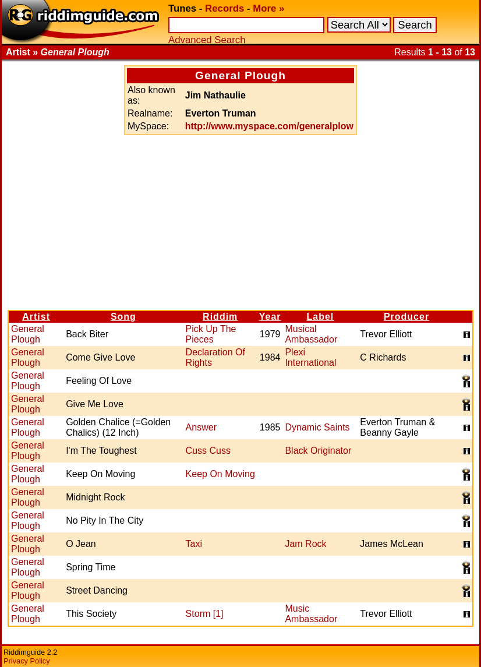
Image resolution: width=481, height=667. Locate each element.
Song (123, 317)
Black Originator (318, 451)
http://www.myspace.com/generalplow (269, 126)
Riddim (220, 317)
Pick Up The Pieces (211, 334)
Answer (201, 427)
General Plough (27, 334)
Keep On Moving (220, 474)
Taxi (194, 544)
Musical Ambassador (311, 334)
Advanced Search (206, 39)
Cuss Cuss (208, 451)
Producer (406, 317)
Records (224, 8)
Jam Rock (305, 544)
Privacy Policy (26, 661)
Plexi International (310, 357)
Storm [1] (205, 614)
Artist (36, 317)
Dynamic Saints (317, 427)
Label (320, 317)
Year (270, 317)
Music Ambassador (311, 614)
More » (268, 8)
